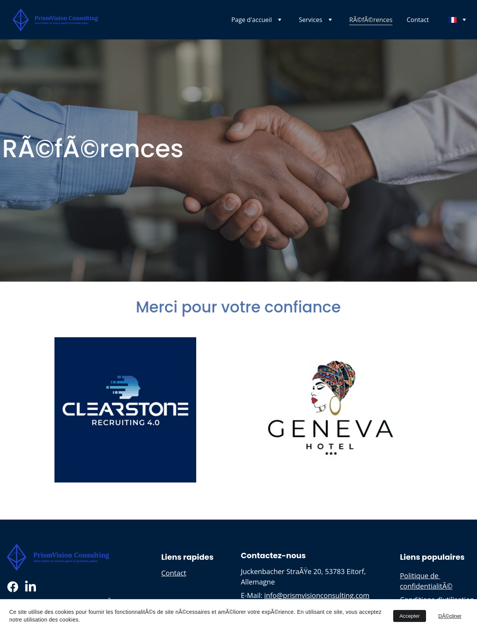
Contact (418, 19)
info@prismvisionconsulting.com (317, 595)
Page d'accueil (251, 19)
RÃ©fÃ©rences (370, 19)
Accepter (409, 616)
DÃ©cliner (450, 616)
